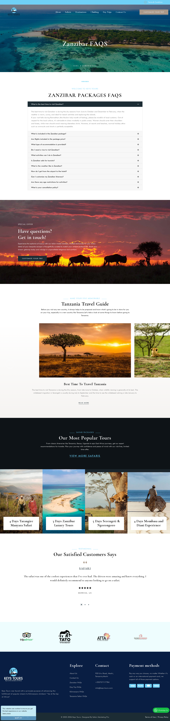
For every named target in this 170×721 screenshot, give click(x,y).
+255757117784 (102, 682)
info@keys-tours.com (104, 688)
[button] (10, 364)
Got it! (18, 718)
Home (76, 66)
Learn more (7, 713)
